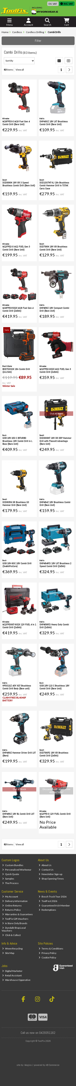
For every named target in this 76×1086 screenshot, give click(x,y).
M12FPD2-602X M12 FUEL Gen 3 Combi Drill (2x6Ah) (55, 371)
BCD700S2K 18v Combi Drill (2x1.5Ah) (16, 371)
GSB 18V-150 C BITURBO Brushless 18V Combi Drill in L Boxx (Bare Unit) (17, 441)
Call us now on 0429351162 (38, 1033)
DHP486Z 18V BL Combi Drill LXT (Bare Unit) (18, 815)
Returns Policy (11, 909)
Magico (28, 1065)
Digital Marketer (12, 970)
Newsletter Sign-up (50, 874)
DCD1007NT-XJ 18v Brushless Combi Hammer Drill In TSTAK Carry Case (54, 185)
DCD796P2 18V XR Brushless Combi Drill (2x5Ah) (54, 754)
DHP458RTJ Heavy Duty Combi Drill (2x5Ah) (54, 626)
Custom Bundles (12, 865)
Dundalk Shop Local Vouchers (14, 929)
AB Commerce (52, 1065)
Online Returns (12, 905)
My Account (10, 896)
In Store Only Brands (14, 923)
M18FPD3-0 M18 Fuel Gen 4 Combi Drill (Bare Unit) (16, 123)
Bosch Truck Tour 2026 (52, 896)
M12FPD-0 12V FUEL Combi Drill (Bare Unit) (55, 815)
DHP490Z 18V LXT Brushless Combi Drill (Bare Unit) (54, 123)
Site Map (8, 953)
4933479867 (56, 792)
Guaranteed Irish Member (54, 905)
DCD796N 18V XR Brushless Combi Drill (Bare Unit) (53, 248)
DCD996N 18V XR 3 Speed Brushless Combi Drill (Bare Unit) (18, 184)
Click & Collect (11, 935)
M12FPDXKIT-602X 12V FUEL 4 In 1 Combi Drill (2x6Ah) (19, 626)
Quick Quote (10, 874)
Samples (8, 878)
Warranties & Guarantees (17, 914)
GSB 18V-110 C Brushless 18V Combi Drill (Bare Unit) (54, 687)
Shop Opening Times (51, 878)
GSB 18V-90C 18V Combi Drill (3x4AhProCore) (16, 565)
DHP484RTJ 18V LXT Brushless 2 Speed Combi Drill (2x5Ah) (55, 565)
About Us (45, 865)
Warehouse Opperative (16, 979)
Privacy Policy (47, 953)
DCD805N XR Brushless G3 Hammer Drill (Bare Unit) (15, 504)
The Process (10, 883)
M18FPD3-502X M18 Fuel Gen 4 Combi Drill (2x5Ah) (17, 309)
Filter (38, 41)
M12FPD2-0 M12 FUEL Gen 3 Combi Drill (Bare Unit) (16, 248)
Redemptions (47, 909)
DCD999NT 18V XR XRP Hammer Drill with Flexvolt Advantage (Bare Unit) (55, 441)
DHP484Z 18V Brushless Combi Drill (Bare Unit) (55, 504)
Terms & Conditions (51, 948)
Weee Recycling (12, 948)
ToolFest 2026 (48, 901)
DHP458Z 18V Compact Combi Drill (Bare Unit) (54, 309)
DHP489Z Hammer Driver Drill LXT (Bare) (19, 754)
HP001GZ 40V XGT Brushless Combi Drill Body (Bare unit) (16, 687)
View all (20, 69)
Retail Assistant (12, 975)
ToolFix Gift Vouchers (15, 918)
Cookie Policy (47, 957)
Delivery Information (15, 901)
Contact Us (46, 869)
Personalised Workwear (16, 869)
